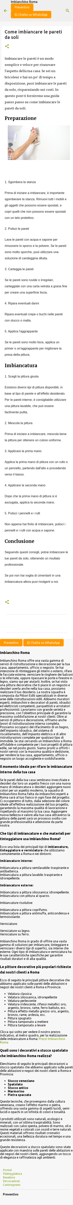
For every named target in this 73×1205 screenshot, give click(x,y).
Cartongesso (11, 1185)
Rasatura (9, 1177)
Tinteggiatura (12, 1173)
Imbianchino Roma (24, 1)
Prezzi (7, 1170)
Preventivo (22, 7)
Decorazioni (11, 1181)
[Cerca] (67, 10)
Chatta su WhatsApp (31, 14)
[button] (7, 46)
